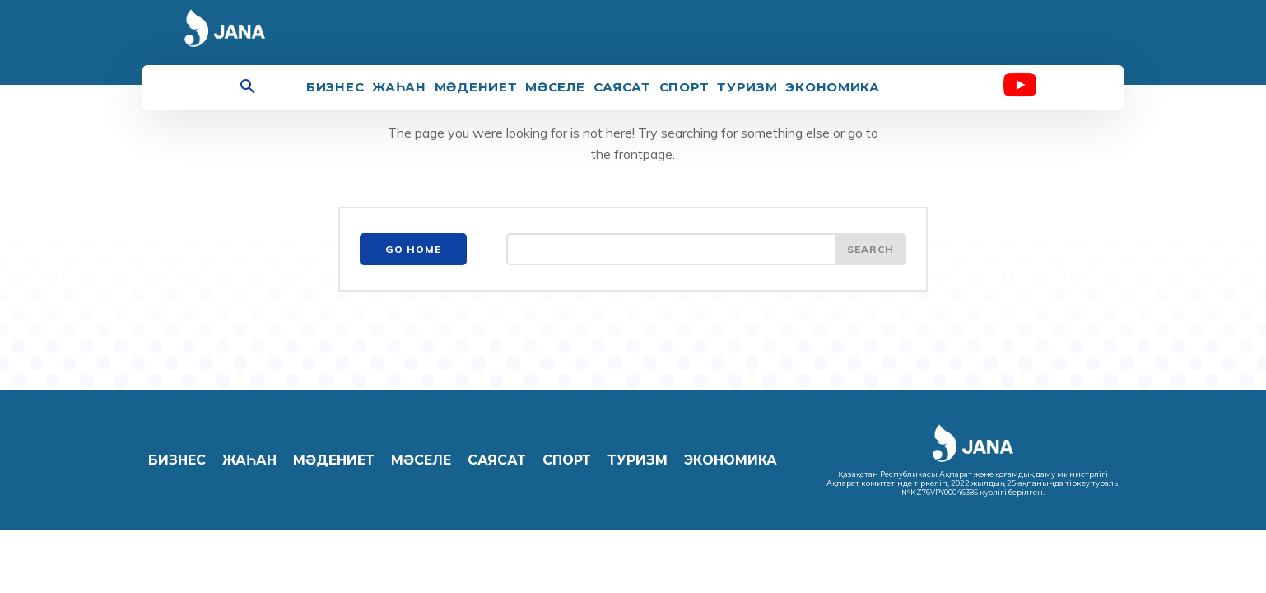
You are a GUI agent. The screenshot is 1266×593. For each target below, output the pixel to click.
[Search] (870, 250)
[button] (248, 87)
